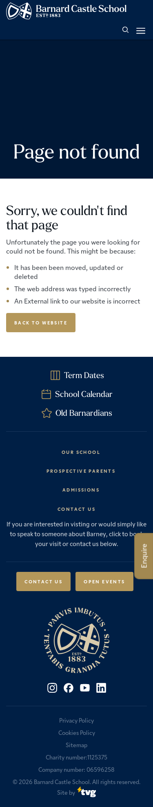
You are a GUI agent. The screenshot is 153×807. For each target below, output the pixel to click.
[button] (141, 31)
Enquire (144, 556)
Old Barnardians (83, 413)
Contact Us (43, 581)
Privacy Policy (76, 720)
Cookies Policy (76, 732)
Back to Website (40, 322)
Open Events (104, 581)
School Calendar (84, 394)
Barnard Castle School (62, 782)
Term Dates (84, 375)
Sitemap (76, 745)
